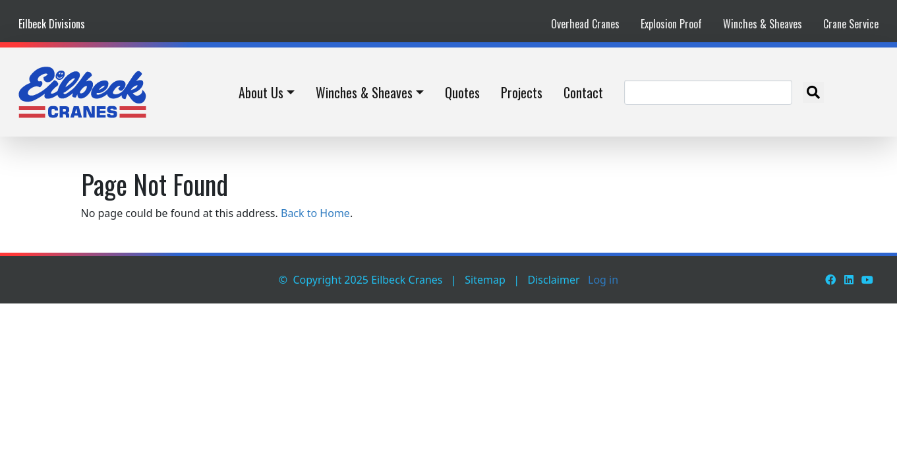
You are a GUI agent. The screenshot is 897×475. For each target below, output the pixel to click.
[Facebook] (830, 279)
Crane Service (851, 24)
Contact (583, 92)
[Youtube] (867, 279)
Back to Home (315, 213)
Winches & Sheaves (762, 24)
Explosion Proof (671, 24)
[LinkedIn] (849, 279)
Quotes (462, 92)
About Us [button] (261, 92)
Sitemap (485, 279)
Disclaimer (554, 279)
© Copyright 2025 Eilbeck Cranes (361, 279)
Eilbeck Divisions (51, 24)
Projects (521, 92)
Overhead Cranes (585, 24)
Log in (603, 279)
